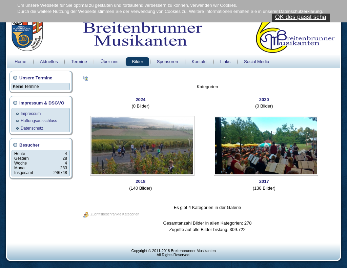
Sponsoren (167, 61)
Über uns (110, 61)
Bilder (137, 61)
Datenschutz (32, 128)
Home (20, 61)
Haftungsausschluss (39, 120)
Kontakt (199, 61)
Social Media (256, 61)
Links (225, 61)
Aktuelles (49, 61)
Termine (79, 61)
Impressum (31, 113)
